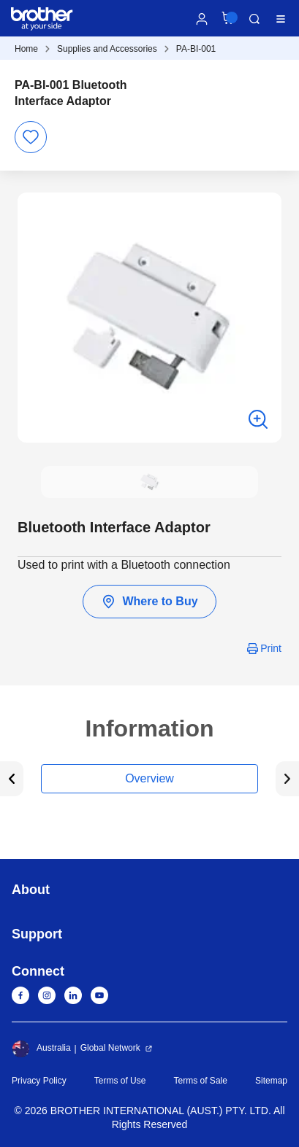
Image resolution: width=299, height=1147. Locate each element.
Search (254, 19)
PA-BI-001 (196, 49)
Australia (41, 1048)
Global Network (110, 1048)
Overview (149, 778)
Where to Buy (149, 601)
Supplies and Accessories (107, 49)
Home (26, 49)
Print (270, 648)
